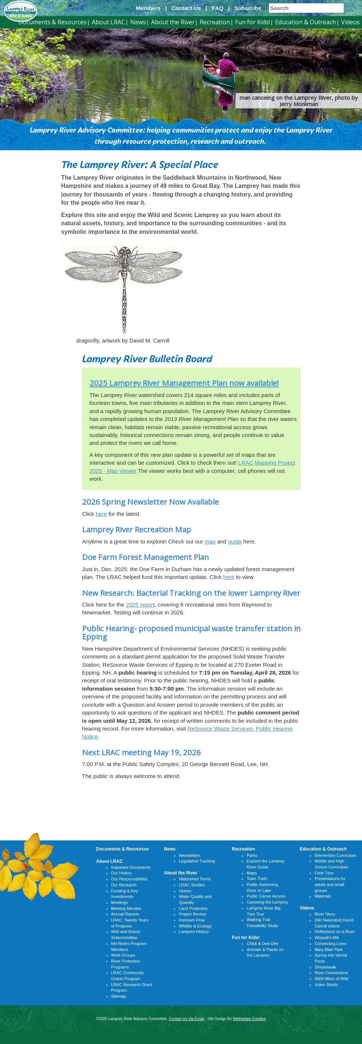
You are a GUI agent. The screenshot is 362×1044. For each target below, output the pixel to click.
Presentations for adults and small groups (330, 884)
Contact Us (186, 8)
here (101, 514)
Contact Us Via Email (186, 1019)
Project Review (192, 914)
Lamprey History (194, 931)
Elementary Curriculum (335, 855)
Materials (323, 896)
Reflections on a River (335, 931)
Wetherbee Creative (249, 1019)
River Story (325, 914)
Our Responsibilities (129, 879)
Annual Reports (125, 914)
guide (235, 541)
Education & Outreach (305, 22)
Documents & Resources (52, 22)
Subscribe (248, 8)
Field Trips (324, 873)
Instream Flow (192, 920)
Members (148, 8)
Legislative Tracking (197, 861)
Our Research (124, 885)
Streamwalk (325, 967)
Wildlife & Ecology (195, 926)
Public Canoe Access (266, 896)
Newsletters (189, 855)
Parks (252, 855)
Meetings (119, 902)
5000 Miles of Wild (331, 978)
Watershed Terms (195, 879)
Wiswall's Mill (326, 937)
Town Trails (257, 878)
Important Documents (130, 867)
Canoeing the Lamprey (267, 902)
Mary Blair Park (329, 949)
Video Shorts (326, 984)
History (185, 891)
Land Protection (193, 908)
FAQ (218, 8)
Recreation (215, 22)
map (210, 541)
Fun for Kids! (252, 22)
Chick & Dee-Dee (262, 943)
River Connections (331, 972)
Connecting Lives (330, 943)
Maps (252, 873)
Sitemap (118, 996)
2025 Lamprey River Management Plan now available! (184, 383)
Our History (121, 873)
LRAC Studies (192, 885)
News (138, 22)
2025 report (140, 604)
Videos (350, 22)
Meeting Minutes (126, 908)
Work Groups (123, 955)
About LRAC (108, 22)
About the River (173, 22)
